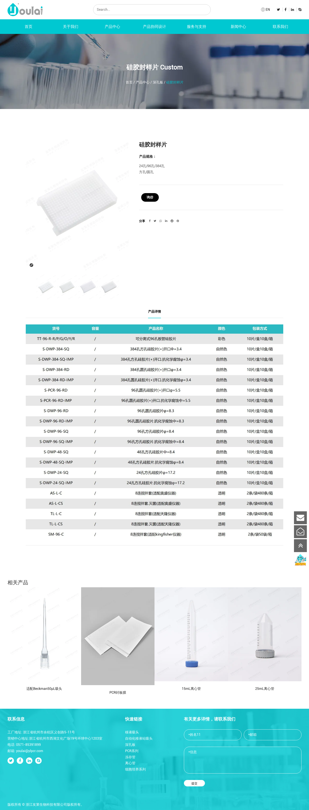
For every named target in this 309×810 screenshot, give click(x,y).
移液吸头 (132, 732)
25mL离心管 (264, 689)
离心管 (130, 763)
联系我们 (280, 26)
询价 (150, 197)
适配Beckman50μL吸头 (44, 689)
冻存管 (130, 757)
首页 (28, 26)
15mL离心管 (191, 689)
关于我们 (70, 26)
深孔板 (158, 82)
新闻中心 (238, 26)
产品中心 (112, 26)
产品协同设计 (154, 26)
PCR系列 (131, 751)
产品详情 (154, 311)
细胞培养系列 (135, 769)
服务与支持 (196, 26)
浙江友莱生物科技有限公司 (46, 804)
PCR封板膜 (117, 692)
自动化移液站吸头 (139, 738)
